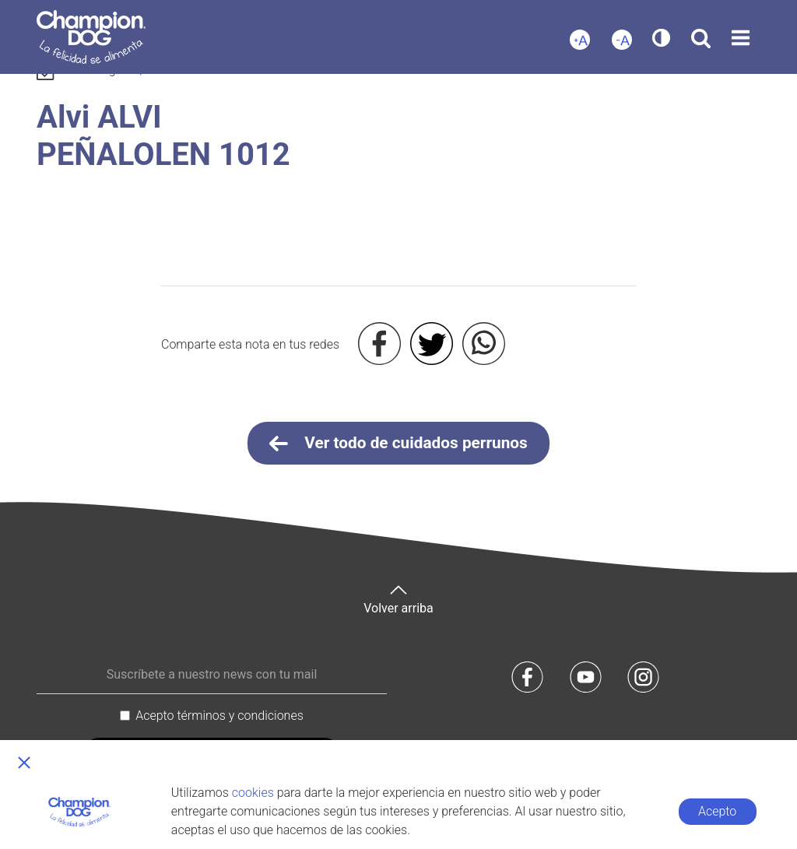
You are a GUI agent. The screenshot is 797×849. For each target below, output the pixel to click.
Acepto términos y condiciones (219, 715)
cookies (253, 792)
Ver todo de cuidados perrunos (398, 443)
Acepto (717, 811)
